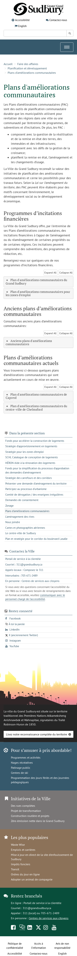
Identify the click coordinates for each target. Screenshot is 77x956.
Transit (15, 869)
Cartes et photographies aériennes (25, 527)
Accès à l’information (38, 945)
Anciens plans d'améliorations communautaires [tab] (29, 342)
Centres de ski (19, 773)
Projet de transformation (26, 811)
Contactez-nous (58, 20)
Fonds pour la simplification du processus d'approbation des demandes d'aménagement (37, 470)
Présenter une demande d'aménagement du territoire (36, 483)
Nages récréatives (22, 762)
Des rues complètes (23, 805)
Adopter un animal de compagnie (31, 879)
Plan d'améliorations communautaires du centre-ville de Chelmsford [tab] (36, 408)
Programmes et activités (25, 757)
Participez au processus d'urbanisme (26, 489)
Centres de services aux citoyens (48, 918)
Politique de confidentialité (14, 945)
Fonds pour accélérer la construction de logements (34, 440)
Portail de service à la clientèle (42, 903)
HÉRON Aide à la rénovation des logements (30, 463)
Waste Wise (18, 844)
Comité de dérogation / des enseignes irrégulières (34, 494)
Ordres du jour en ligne (25, 874)
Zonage (9, 505)
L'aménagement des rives (19, 516)
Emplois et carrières (23, 849)
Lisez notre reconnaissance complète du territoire (36, 734)
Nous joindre (12, 522)
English (22, 26)
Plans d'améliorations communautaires (32, 72)
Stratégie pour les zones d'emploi (24, 452)
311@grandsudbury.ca (37, 908)
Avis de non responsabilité (62, 945)
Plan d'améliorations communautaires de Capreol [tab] (36, 396)
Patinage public (20, 767)
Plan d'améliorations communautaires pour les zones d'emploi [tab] (38, 293)
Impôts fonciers (20, 864)
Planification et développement (27, 68)
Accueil (8, 64)
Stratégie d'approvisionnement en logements (31, 446)
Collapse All (65, 272)
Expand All (50, 272)
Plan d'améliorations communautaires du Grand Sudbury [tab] (36, 281)
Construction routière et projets (30, 816)
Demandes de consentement (21, 500)
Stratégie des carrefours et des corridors (28, 478)
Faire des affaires (27, 64)
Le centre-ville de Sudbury (20, 533)
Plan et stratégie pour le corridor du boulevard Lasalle (36, 538)
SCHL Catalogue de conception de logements (31, 457)
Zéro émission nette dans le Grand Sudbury (37, 821)
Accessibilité (22, 20)
